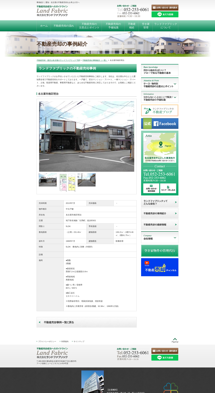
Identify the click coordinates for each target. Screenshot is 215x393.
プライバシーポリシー (47, 327)
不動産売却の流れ (64, 25)
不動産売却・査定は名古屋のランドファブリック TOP (58, 60)
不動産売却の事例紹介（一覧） (95, 60)
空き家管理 (146, 26)
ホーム (44, 25)
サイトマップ (79, 327)
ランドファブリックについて (165, 26)
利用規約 (65, 327)
